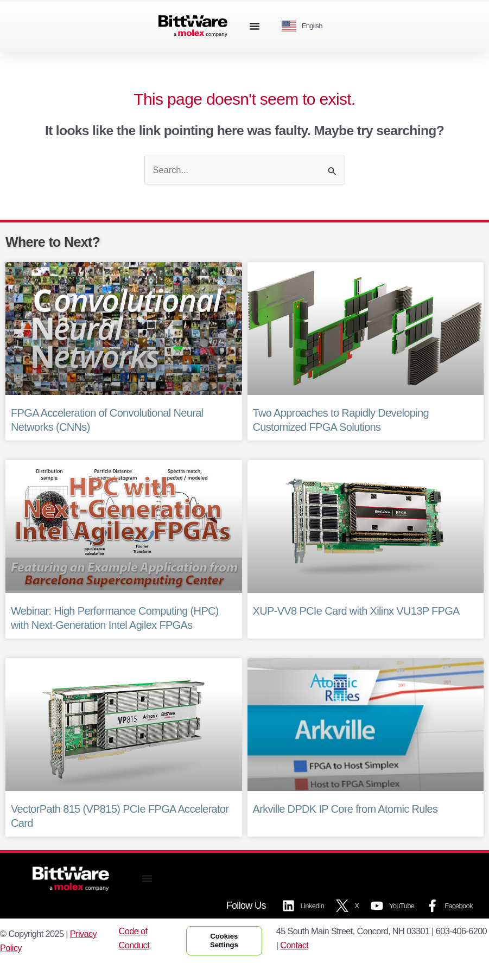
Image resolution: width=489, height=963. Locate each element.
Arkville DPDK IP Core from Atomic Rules (345, 809)
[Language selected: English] (306, 26)
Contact (294, 945)
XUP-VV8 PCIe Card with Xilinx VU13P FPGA (356, 611)
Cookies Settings (224, 940)
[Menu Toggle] (254, 26)
